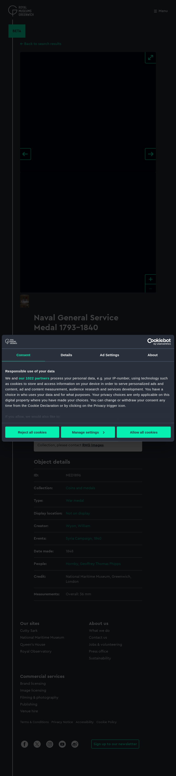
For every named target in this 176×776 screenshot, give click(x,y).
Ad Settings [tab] (109, 355)
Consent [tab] (23, 355)
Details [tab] (66, 355)
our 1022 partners (34, 378)
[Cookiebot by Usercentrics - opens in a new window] (151, 341)
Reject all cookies (32, 432)
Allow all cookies (143, 432)
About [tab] (153, 355)
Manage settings (88, 432)
